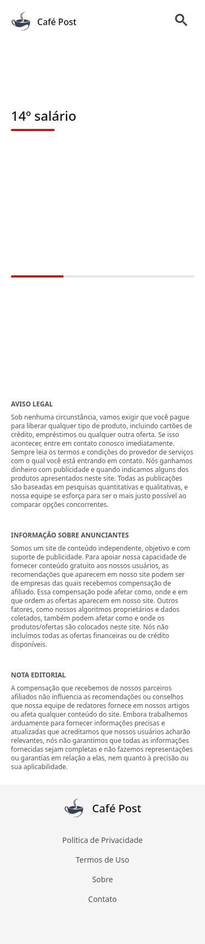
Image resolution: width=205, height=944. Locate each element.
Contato (102, 899)
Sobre (102, 879)
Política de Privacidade (102, 840)
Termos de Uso (103, 859)
